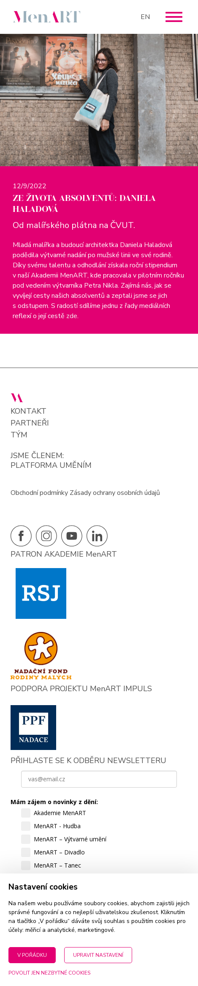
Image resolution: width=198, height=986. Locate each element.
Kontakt (28, 411)
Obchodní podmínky (39, 492)
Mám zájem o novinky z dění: (54, 802)
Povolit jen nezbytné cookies (49, 973)
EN (145, 17)
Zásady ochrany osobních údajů (115, 492)
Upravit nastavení (98, 955)
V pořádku (32, 955)
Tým (19, 435)
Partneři (30, 423)
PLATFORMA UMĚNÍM (51, 465)
